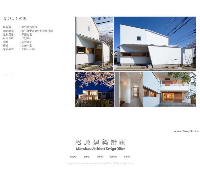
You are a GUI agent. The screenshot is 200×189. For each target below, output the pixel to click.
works (100, 156)
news (73, 156)
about (87, 156)
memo (127, 156)
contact (113, 156)
